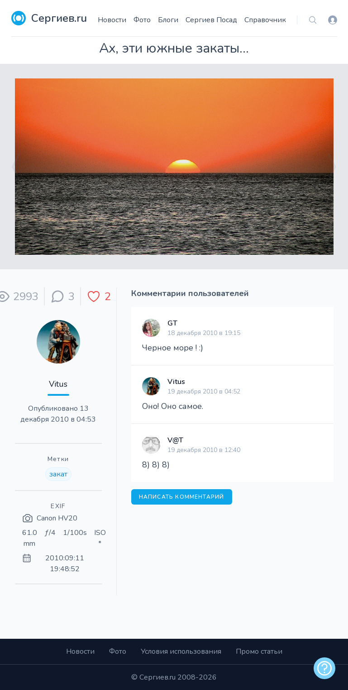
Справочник (265, 20)
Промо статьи (259, 651)
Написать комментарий (181, 496)
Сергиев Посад (211, 20)
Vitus (58, 384)
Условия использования (181, 651)
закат (58, 474)
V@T (175, 440)
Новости (112, 20)
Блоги (168, 20)
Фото (142, 20)
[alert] (324, 668)
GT (172, 323)
